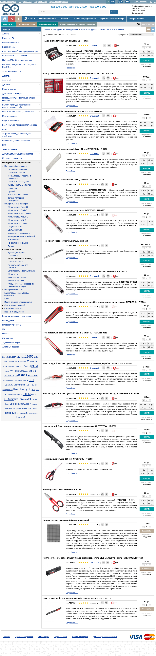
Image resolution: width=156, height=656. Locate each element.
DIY (16, 376)
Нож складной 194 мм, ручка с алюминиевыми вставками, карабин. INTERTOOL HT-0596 (87, 363)
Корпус (34, 408)
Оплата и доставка (47, 19)
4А (23, 361)
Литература (7, 338)
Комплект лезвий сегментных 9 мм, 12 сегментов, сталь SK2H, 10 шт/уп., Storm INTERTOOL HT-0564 (93, 558)
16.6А (23, 357)
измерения (8, 408)
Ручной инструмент (13, 249)
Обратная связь (60, 637)
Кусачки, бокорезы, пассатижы (17, 254)
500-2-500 (58, 6)
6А (31, 361)
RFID (33, 390)
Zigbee (7, 404)
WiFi (29, 399)
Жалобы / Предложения (85, 19)
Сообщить (146, 531)
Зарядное (24, 404)
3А (21, 361)
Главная (6, 637)
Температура (14, 239)
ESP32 (22, 375)
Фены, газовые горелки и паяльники (19, 177)
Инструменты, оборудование (16, 162)
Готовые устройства (11, 325)
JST (31, 380)
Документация (40, 2)
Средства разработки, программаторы (20, 51)
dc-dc (32, 370)
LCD (36, 381)
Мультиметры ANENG (18, 217)
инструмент (17, 408)
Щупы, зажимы (15, 230)
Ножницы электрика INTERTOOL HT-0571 (63, 489)
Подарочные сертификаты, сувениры (77, 24)
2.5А (9, 361)
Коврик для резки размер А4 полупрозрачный (66, 520)
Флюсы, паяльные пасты (19, 185)
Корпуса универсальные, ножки (16, 316)
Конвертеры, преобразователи (16, 141)
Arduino (5, 34)
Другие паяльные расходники (16, 199)
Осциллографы (15, 226)
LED (4, 145)
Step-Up (33, 394)
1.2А (3, 357)
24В (12, 361)
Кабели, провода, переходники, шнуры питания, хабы (16, 106)
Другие (11, 246)
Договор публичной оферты (105, 637)
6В (33, 361)
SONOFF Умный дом (11, 71)
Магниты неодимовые (12, 158)
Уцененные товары (11, 342)
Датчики (6, 85)
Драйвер (14, 404)
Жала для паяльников (18, 195)
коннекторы (26, 408)
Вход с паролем (140, 2)
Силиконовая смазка (14, 308)
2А (18, 362)
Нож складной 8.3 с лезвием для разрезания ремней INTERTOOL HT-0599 (79, 426)
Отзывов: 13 (95, 45)
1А (35, 357)
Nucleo (28, 385)
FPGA (12, 380)
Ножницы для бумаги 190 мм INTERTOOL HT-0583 (67, 459)
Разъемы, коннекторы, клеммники (18, 112)
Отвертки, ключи (15, 262)
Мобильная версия (8, 2)
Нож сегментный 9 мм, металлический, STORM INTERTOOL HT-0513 (77, 598)
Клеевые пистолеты (17, 277)
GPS (20, 381)
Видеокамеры (8, 47)
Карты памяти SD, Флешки (14, 56)
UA (108, 2)
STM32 (9, 399)
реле (35, 413)
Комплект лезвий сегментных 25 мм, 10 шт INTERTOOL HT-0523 (74, 179)
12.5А (14, 357)
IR (28, 381)
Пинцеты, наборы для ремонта (18, 266)
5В (28, 361)
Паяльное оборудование (15, 166)
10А (10, 357)
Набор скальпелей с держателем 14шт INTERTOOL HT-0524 (72, 111)
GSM (24, 380)
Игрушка (33, 404)
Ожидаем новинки (47, 24)
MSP (23, 385)
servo (13, 395)
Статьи (30, 18)
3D (3, 329)
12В (18, 357)
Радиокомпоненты (10, 120)
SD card (8, 394)
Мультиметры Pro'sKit (18, 207)
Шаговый (20, 417)
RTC (37, 390)
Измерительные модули (19, 233)
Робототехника (9, 89)
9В (9, 366)
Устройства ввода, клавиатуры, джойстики (16, 135)
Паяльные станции (16, 172)
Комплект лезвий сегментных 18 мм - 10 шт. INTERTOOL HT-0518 (75, 149)
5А (25, 361)
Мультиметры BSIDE (17, 210)
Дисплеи (6, 76)
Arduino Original (23, 366)
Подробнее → (72, 68)
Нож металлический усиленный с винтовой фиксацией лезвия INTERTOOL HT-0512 (85, 271)
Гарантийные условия (58, 2)
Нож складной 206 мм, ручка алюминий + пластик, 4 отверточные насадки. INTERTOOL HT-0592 (91, 393)
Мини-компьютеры (10, 42)
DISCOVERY (9, 376)
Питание (29, 413)
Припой (11, 191)
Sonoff (19, 394)
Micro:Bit (18, 385)
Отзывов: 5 (94, 276)
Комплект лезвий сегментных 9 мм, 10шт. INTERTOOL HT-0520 (74, 210)
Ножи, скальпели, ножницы (20, 258)
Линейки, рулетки (16, 280)
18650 (29, 356)
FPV (16, 380)
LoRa (11, 385)
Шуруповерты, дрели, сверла (21, 271)
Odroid (34, 385)
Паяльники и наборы (17, 169)
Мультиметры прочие (18, 223)
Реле (4, 129)
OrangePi (6, 390)
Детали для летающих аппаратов (17, 154)
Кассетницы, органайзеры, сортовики (16, 294)
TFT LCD (18, 399)
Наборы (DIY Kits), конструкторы (17, 60)
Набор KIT (10, 412)
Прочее (5, 333)
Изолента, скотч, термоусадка (18, 302)
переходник (21, 413)
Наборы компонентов (14, 290)
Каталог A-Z (8, 24)
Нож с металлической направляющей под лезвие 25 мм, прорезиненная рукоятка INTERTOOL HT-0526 (94, 302)
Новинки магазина (26, 24)
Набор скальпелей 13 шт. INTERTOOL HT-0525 (66, 41)
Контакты (65, 19)
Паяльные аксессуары (18, 181)
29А (15, 361)
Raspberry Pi (8, 38)
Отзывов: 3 (94, 116)
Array (8, 371)
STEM (27, 394)
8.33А (5, 366)
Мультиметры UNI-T (17, 220)
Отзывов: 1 (94, 78)
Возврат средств (136, 19)
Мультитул (13, 274)
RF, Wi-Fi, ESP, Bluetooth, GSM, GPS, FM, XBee (19, 65)
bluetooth (19, 371)
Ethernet (6, 381)
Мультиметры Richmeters (19, 213)
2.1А (37, 357)
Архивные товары (10, 347)
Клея (6, 299)
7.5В (35, 361)
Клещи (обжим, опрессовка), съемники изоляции (21, 285)
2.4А (5, 361)
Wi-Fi (25, 399)
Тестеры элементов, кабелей (21, 236)
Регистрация (43, 637)
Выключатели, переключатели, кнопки (19, 125)
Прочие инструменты (14, 312)
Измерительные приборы (16, 204)
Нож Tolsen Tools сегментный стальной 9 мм (65, 241)
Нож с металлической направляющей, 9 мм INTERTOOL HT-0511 (75, 333)
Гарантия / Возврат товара (112, 19)
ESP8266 (33, 375)
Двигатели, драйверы (12, 93)
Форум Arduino (25, 2)
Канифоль (12, 188)
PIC (11, 390)
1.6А (7, 357)
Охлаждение (8, 320)
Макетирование (9, 116)
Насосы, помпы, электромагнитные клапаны (18, 99)
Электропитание (9, 149)
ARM (34, 366)
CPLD (26, 371)
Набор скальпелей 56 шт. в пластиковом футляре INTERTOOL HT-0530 (78, 73)
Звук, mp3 (6, 80)
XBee (35, 399)
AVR (12, 371)
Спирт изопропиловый (14, 305)
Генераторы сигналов (18, 243)
